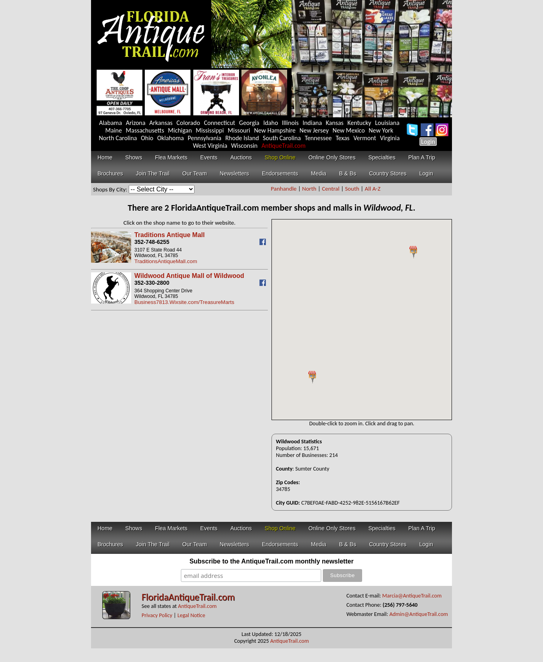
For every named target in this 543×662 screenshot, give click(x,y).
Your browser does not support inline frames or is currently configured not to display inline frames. (362, 319)
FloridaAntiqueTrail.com (188, 597)
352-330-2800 (151, 283)
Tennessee (318, 138)
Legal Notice (191, 615)
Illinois (290, 123)
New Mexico (348, 130)
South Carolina (282, 138)
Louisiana (387, 123)
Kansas (334, 123)
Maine (113, 130)
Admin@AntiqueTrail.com (418, 614)
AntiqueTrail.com (283, 145)
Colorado (188, 123)
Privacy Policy (157, 615)
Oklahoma (170, 138)
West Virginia (210, 145)
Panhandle (283, 188)
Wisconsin (244, 145)
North (309, 188)
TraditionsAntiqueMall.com (165, 261)
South (352, 188)
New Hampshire (275, 130)
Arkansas (160, 123)
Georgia (249, 123)
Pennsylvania (204, 138)
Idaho (270, 123)
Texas (343, 138)
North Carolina (118, 138)
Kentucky (359, 123)
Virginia (390, 138)
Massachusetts (145, 130)
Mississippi (210, 130)
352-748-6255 (151, 242)
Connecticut (219, 123)
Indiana (312, 123)
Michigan (180, 130)
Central (331, 188)
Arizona (136, 123)
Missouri (239, 130)
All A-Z (373, 188)
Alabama (110, 123)
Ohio (147, 138)
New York (381, 130)
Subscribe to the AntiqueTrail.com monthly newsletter (271, 561)
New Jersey (314, 130)
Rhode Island (242, 138)
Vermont (364, 138)
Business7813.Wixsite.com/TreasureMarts (184, 302)
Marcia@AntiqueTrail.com (412, 595)
